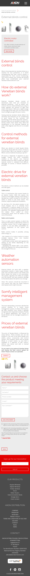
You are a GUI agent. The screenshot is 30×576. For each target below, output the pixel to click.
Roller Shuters (15, 493)
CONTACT (15, 523)
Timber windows (15, 489)
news (15, 527)
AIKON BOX (15, 514)
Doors (15, 491)
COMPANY (15, 510)
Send (4, 449)
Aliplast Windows (15, 487)
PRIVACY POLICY (15, 516)
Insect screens (15, 499)
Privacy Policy (9, 434)
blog (15, 525)
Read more (9, 51)
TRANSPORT (15, 512)
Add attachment (8, 420)
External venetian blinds (9, 10)
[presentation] (14, 443)
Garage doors (15, 497)
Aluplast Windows (15, 485)
